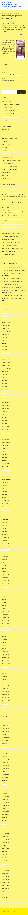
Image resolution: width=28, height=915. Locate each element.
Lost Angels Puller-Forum (8, 120)
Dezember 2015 (6, 691)
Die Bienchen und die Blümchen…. (11, 230)
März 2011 (5, 867)
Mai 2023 (4, 417)
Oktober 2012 (5, 808)
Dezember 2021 (6, 470)
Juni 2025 (4, 340)
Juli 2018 (4, 596)
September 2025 (6, 331)
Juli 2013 (4, 780)
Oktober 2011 (5, 845)
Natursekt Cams (6, 123)
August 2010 (5, 888)
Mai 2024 (4, 380)
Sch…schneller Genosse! (8, 254)
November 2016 (6, 657)
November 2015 (6, 694)
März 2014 (5, 756)
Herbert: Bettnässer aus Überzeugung (11, 227)
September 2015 (6, 700)
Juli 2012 (4, 817)
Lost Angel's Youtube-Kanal (9, 110)
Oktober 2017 (5, 623)
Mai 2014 (4, 750)
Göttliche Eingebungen (8, 239)
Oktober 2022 (5, 439)
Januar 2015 (5, 725)
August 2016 (5, 667)
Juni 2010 (4, 894)
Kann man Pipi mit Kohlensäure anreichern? (13, 248)
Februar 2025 (5, 353)
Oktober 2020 (5, 513)
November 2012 (6, 805)
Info (5, 64)
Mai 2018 (4, 602)
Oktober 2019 (5, 550)
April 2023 (4, 420)
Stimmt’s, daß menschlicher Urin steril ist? (12, 215)
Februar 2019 (5, 574)
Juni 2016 (4, 673)
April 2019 (4, 568)
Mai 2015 (4, 713)
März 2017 (5, 645)
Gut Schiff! (4, 199)
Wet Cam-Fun (5, 129)
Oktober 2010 (5, 882)
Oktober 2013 (5, 771)
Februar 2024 (5, 389)
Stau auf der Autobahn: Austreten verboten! (13, 223)
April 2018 (4, 605)
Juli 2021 (4, 485)
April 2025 (4, 346)
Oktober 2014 (5, 734)
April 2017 (4, 642)
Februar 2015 (5, 722)
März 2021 (5, 497)
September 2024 (6, 368)
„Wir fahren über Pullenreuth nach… (11, 242)
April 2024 (4, 383)
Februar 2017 (5, 648)
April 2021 (4, 494)
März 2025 (5, 349)
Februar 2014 (5, 759)
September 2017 (6, 626)
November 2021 (6, 473)
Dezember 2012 (6, 802)
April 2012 (4, 827)
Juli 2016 (4, 670)
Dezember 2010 (6, 876)
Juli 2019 (4, 559)
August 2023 (5, 408)
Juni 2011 (4, 857)
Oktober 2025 (5, 328)
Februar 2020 (5, 537)
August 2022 (5, 445)
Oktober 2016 (5, 660)
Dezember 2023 (6, 396)
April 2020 (4, 531)
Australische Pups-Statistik (9, 251)
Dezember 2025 (6, 322)
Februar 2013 (5, 796)
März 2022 (5, 460)
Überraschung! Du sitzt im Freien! (10, 233)
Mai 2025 (4, 343)
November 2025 (6, 325)
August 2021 (5, 482)
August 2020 (5, 519)
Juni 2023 (4, 414)
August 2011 (5, 851)
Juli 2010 (4, 891)
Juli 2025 (4, 337)
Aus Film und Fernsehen (8, 138)
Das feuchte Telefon (7, 101)
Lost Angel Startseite (7, 107)
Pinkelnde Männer (6, 163)
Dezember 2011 (6, 839)
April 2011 (4, 864)
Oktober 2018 (5, 587)
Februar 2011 (5, 870)
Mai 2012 (4, 824)
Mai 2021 (4, 491)
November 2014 (6, 731)
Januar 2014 (5, 762)
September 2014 (6, 737)
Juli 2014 (4, 743)
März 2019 (5, 571)
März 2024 (5, 386)
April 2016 (4, 679)
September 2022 (6, 442)
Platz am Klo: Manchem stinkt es (10, 236)
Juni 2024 (4, 377)
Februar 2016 (5, 685)
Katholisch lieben (17, 278)
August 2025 (5, 334)
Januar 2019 (5, 577)
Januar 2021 (5, 503)
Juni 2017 (4, 636)
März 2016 (5, 682)
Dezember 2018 (6, 580)
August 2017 (5, 630)
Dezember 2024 (6, 359)
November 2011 (6, 842)
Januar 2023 (5, 429)
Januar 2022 (5, 466)
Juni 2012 (4, 820)
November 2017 (6, 620)
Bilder (3, 141)
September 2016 (6, 663)
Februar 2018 (5, 611)
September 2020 (6, 516)
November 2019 (6, 546)
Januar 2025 (5, 356)
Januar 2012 (5, 836)
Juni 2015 (4, 710)
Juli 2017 (4, 633)
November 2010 (6, 879)
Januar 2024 (5, 393)
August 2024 (5, 371)
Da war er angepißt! (18, 281)
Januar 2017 (5, 651)
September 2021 (6, 479)
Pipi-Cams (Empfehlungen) (9, 166)
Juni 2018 (4, 599)
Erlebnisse (4, 144)
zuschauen (8, 44)
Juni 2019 (4, 562)
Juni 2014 (4, 747)
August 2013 (5, 777)
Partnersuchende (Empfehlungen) (10, 160)
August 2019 (5, 556)
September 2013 (6, 774)
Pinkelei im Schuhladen (19, 270)
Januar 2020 (5, 540)
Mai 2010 (4, 897)
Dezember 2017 (6, 617)
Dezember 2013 (6, 765)
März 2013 (5, 793)
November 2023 (6, 399)
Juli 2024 (4, 374)
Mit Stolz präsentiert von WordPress (10, 911)
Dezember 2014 (6, 728)
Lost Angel (16, 13)
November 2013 (6, 768)
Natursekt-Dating (6, 126)
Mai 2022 (4, 454)
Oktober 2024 (5, 365)
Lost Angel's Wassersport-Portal (10, 117)
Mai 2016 (4, 676)
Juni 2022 (4, 451)
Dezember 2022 (6, 433)
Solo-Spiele (5, 172)
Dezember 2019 (6, 543)
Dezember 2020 (6, 506)
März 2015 (5, 719)
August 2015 (5, 704)
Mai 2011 (4, 860)
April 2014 (4, 753)
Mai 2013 (4, 787)
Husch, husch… (17, 267)
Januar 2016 (5, 688)
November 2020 (6, 510)
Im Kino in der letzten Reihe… (17, 295)
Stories (4, 175)
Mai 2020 (4, 528)
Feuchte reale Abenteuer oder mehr (11, 104)
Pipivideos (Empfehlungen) (9, 169)
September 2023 (6, 405)
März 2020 (5, 534)
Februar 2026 (5, 316)
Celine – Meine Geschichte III (9, 245)
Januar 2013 (5, 799)
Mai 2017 (4, 639)
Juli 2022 (4, 448)
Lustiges (4, 154)
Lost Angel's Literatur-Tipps (9, 113)
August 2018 (5, 593)
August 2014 (5, 740)
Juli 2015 (4, 707)
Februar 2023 (5, 426)
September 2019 (6, 553)
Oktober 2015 (5, 697)
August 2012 (5, 814)
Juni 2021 (4, 488)
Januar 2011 (5, 873)
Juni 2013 (4, 784)
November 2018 (6, 583)
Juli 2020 (4, 522)
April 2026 (4, 309)
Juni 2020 (4, 525)
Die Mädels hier (6, 40)
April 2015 (4, 716)
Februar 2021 (5, 500)
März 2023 (5, 423)
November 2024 (6, 362)
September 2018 (6, 590)
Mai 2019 (4, 565)
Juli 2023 (4, 411)
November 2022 (6, 436)
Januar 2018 (5, 614)
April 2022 (4, 457)
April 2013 (4, 790)
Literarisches (5, 151)
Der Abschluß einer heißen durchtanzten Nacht (14, 207)
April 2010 (4, 901)
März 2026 (5, 313)
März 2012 (5, 830)
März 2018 (5, 608)
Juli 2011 (4, 854)
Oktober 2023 (5, 402)
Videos (4, 178)
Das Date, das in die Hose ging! (10, 257)
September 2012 (6, 811)
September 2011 (6, 848)
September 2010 (6, 885)
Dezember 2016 (6, 654)
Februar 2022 (5, 463)
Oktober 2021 (5, 476)
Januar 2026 (5, 319)
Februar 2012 (5, 833)
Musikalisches (5, 157)
